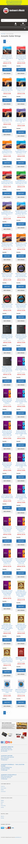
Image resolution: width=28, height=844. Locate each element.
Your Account (3, 791)
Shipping (2, 800)
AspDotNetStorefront (18, 837)
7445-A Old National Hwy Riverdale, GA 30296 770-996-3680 (6, 769)
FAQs (2, 803)
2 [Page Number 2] (7, 41)
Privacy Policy (3, 805)
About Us (2, 816)
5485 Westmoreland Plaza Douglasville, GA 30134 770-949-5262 (6, 778)
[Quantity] (9, 65)
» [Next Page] (10, 42)
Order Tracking (3, 788)
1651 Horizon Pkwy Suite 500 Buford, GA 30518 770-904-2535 (7, 759)
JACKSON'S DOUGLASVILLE (8, 774)
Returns (2, 802)
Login (15, 24)
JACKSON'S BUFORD (6, 755)
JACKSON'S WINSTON (7, 747)
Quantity (4, 66)
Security (2, 807)
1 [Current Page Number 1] (5, 42)
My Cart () (22, 24)
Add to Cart (7, 69)
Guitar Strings (3, 33)
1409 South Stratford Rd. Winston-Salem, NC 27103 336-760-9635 (6, 750)
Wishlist (2, 789)
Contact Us (3, 786)
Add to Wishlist (7, 73)
